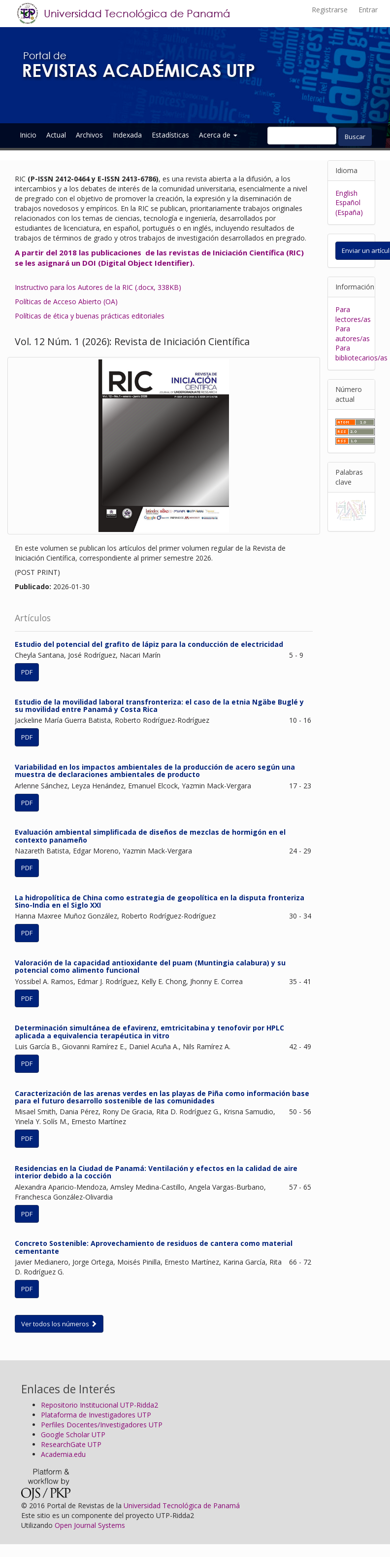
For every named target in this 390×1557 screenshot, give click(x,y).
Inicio (28, 135)
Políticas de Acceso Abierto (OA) (66, 301)
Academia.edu (63, 1454)
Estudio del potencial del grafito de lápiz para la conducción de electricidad (149, 644)
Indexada (127, 135)
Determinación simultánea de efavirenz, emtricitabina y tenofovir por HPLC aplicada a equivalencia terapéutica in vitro (149, 1031)
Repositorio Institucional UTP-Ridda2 (99, 1405)
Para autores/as (352, 333)
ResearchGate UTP (71, 1444)
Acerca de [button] (218, 135)
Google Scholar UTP (73, 1434)
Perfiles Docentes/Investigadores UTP (101, 1424)
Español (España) (349, 207)
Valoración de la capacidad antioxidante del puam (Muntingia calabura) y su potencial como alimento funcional (150, 966)
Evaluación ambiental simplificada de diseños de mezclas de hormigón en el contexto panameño (150, 835)
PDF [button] (26, 672)
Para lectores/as (353, 314)
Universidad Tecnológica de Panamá (182, 1505)
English (346, 193)
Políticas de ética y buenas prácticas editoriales (89, 315)
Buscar (355, 136)
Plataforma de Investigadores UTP (96, 1414)
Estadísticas (170, 135)
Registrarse (330, 9)
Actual (56, 135)
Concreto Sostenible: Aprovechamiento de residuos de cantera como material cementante (153, 1247)
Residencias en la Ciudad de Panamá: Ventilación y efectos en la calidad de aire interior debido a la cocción (156, 1172)
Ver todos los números (59, 1323)
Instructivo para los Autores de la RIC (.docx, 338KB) (98, 287)
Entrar (368, 9)
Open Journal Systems (90, 1525)
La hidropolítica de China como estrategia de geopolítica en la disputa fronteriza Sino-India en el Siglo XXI (159, 901)
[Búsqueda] (301, 135)
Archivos (89, 135)
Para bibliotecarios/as (361, 352)
